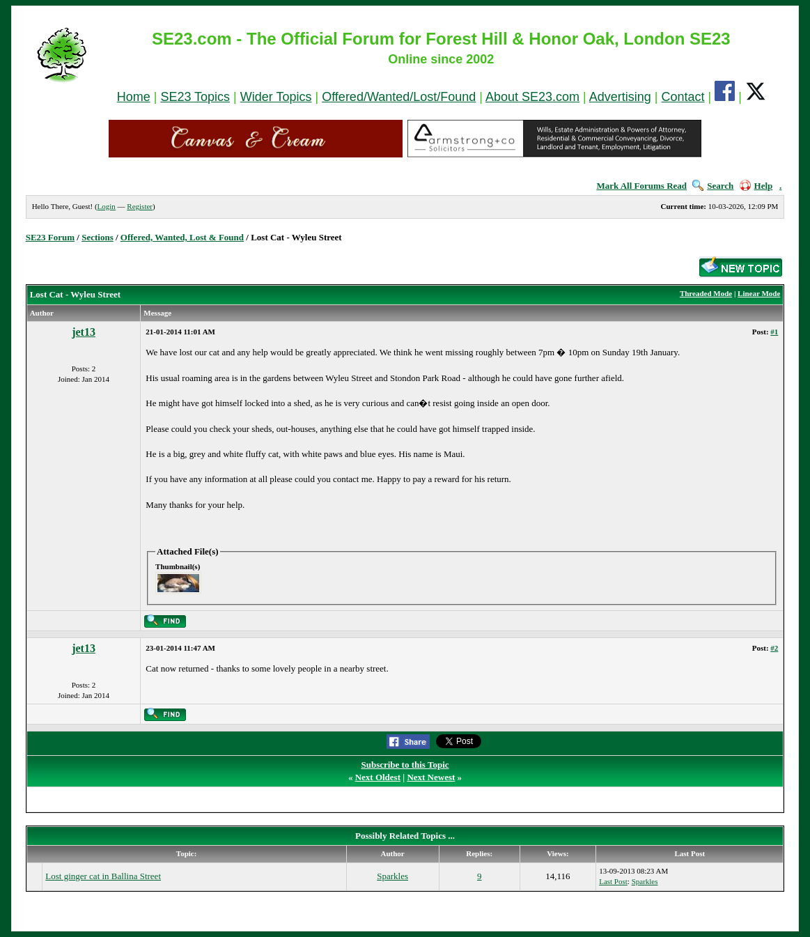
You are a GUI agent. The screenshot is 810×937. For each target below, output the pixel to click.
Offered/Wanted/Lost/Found (399, 97)
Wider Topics (276, 97)
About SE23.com (532, 97)
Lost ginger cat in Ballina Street (103, 876)
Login (107, 206)
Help (756, 185)
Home (133, 97)
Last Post (613, 881)
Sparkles (392, 876)
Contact (683, 97)
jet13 (83, 332)
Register (140, 206)
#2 (774, 648)
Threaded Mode (706, 293)
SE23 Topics (195, 97)
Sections (97, 237)
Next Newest (431, 777)
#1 (774, 331)
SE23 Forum (50, 237)
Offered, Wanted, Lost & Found (182, 237)
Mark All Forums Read (641, 185)
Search (712, 185)
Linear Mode (759, 293)
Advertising (620, 97)
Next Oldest (377, 777)
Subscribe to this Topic (405, 764)
